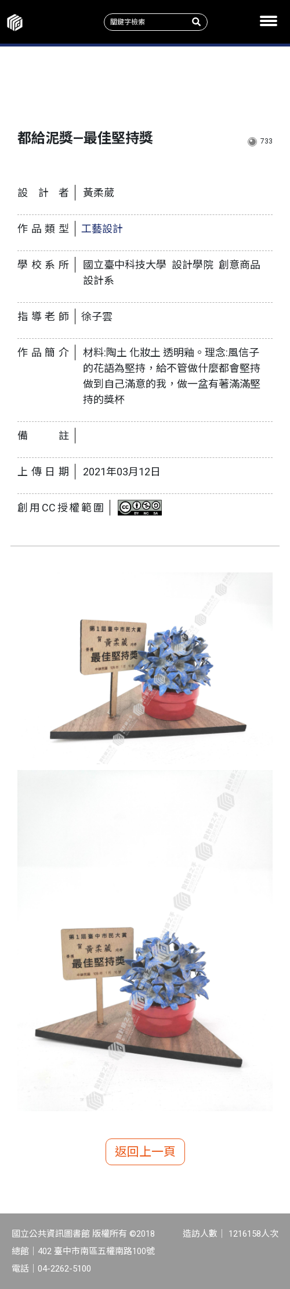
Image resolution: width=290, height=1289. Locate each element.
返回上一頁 (145, 1152)
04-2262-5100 (64, 1268)
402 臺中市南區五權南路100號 (96, 1251)
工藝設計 (102, 229)
